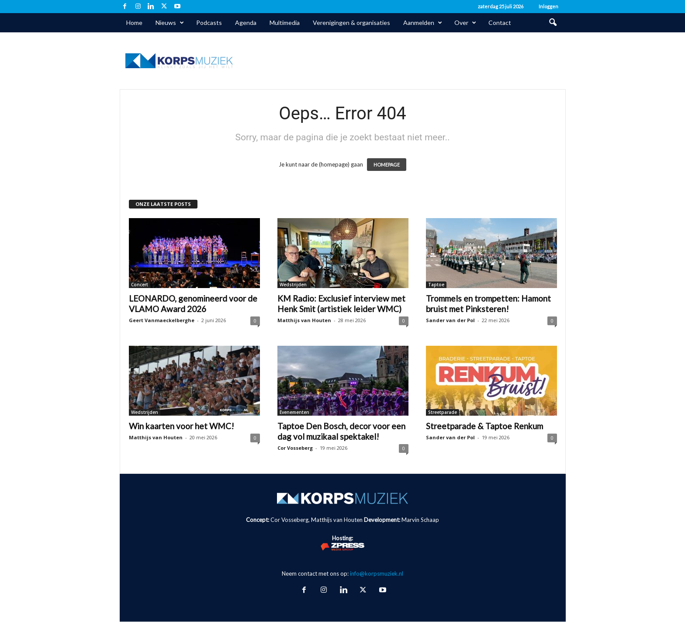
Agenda (245, 22)
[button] (552, 22)
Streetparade (442, 412)
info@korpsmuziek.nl (376, 573)
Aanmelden (422, 22)
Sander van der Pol (450, 320)
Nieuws (170, 22)
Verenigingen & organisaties (351, 22)
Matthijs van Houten (304, 320)
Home (134, 22)
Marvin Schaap (420, 519)
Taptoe (436, 284)
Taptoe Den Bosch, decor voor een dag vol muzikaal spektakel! (341, 431)
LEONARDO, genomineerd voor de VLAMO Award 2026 (193, 303)
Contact (499, 22)
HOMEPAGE (387, 164)
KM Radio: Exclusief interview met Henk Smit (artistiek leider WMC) (341, 303)
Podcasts (209, 22)
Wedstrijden (293, 284)
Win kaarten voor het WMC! (181, 426)
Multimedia (285, 22)
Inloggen (548, 6)
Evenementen (294, 412)
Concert (139, 284)
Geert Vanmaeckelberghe (161, 320)
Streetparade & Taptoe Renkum (484, 426)
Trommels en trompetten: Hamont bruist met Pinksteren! (488, 303)
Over (465, 22)
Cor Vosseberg (295, 448)
